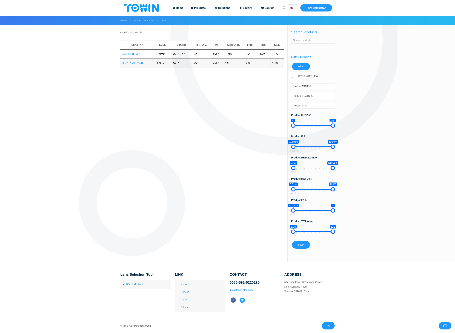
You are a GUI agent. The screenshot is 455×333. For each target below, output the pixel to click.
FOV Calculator (316, 7)
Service (185, 292)
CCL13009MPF (131, 54)
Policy (184, 299)
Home (123, 20)
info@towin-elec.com (241, 290)
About (184, 284)
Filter (301, 66)
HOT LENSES (307, 76)
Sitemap (185, 307)
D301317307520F (133, 63)
